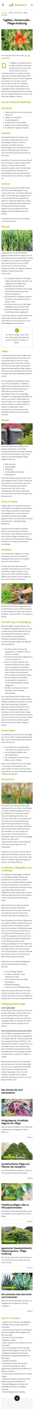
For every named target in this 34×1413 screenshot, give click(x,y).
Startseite (4, 13)
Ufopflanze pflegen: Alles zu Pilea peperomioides (15, 1206)
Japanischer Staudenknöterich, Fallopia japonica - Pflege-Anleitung (16, 1251)
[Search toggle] (32, 5)
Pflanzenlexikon (9, 1113)
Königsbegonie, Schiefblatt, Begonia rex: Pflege (15, 1122)
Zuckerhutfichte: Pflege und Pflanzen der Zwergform (15, 1165)
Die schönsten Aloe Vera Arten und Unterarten (16, 1296)
